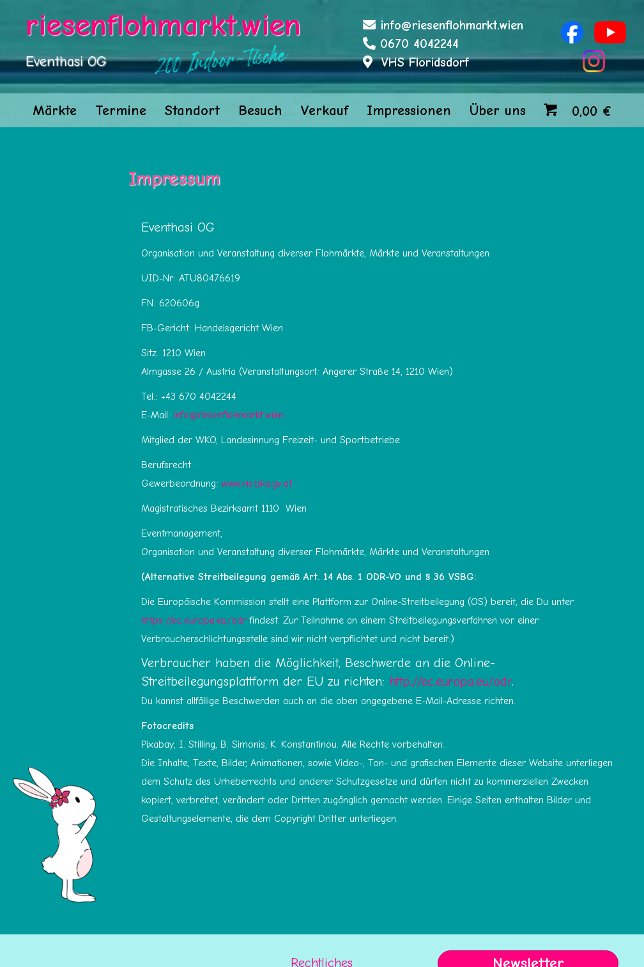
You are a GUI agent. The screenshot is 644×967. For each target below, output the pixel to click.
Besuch (260, 110)
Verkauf (324, 110)
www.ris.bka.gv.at (257, 483)
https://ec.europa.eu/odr (194, 620)
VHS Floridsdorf (425, 62)
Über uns (498, 110)
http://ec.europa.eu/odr (450, 681)
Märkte (55, 110)
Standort (192, 110)
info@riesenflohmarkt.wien (451, 25)
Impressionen (409, 110)
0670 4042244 (419, 43)
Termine (120, 110)
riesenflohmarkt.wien (163, 25)
